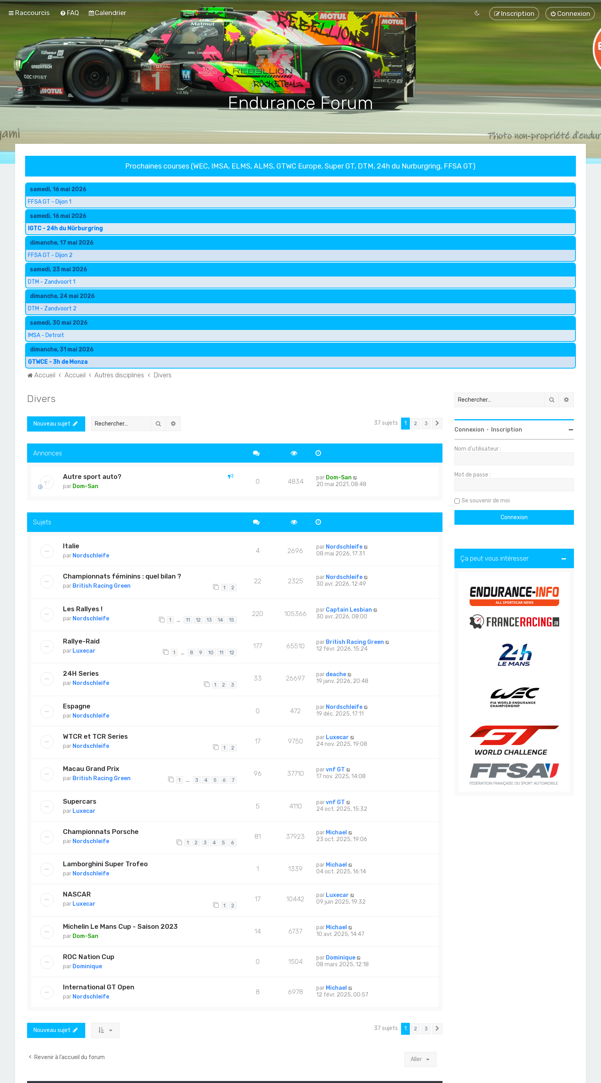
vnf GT (335, 769)
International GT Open (98, 987)
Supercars (79, 801)
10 (210, 652)
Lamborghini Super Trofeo (105, 863)
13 (209, 620)
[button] (437, 423)
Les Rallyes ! (82, 608)
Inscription (506, 429)
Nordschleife (90, 555)
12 (198, 620)
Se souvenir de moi (486, 500)
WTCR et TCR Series (95, 736)
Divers (41, 398)
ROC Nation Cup (88, 957)
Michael (336, 832)
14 (220, 620)
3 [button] (426, 423)
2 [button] (415, 423)
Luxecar (84, 650)
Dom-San (85, 486)
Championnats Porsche (101, 831)
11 (188, 620)
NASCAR (77, 894)
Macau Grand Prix (91, 769)
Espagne (76, 706)
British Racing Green (101, 585)
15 (231, 620)
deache (336, 674)
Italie (71, 545)
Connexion (469, 429)
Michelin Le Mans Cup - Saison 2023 (120, 926)
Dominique (87, 966)
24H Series (81, 673)
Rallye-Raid (81, 641)
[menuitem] (69, 13)
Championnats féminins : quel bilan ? (122, 576)
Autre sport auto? (92, 477)
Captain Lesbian (349, 609)
